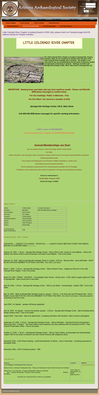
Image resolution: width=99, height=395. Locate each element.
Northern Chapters (11, 23)
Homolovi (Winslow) (12, 26)
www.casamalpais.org (88, 365)
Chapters (34, 19)
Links (92, 19)
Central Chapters (25, 23)
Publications (65, 19)
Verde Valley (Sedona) (66, 26)
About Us (20, 19)
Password (82, 6)
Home (7, 19)
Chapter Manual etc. (54, 23)
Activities (49, 19)
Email (83, 4)
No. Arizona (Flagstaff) (49, 26)
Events (80, 19)
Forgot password (91, 11)
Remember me (89, 8)
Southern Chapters (39, 23)
